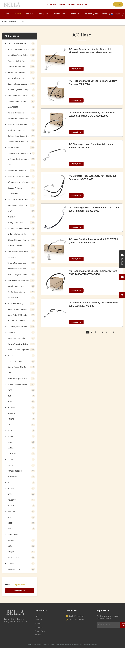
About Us (29, 14)
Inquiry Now (19, 591)
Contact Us (74, 14)
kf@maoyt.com (81, 4)
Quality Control (59, 14)
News (104, 14)
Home (6, 14)
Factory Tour (43, 14)
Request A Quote (91, 14)
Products (17, 14)
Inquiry (118, 4)
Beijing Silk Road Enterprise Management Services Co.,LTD (63, 644)
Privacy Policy (40, 631)
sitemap (38, 635)
